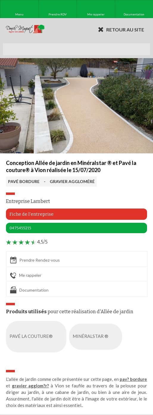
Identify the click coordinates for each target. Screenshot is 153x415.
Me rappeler (25, 276)
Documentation (29, 290)
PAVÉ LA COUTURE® (37, 336)
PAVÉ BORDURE (24, 181)
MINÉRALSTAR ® (97, 337)
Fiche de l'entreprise (32, 214)
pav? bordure (133, 379)
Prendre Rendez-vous (35, 260)
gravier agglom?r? (30, 385)
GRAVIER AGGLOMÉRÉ (72, 181)
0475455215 (20, 228)
